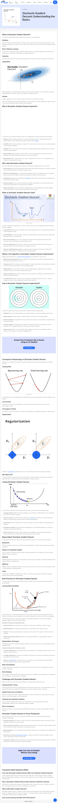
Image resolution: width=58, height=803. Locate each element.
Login (51, 2)
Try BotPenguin (29, 347)
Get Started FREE (55, 2)
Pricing (34, 2)
